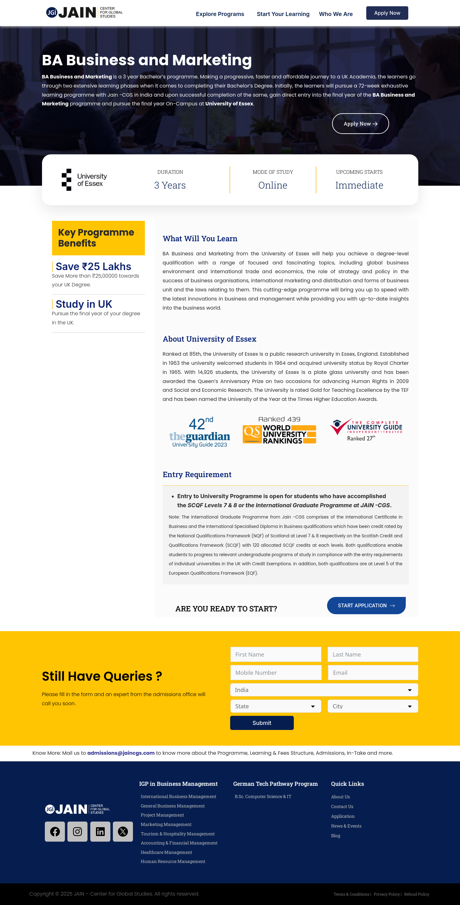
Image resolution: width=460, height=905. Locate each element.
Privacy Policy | (385, 894)
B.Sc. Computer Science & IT (263, 796)
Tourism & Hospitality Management (178, 834)
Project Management (162, 815)
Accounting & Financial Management (179, 843)
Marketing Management (166, 824)
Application (343, 816)
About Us (340, 797)
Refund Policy (415, 894)
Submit (258, 723)
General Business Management (173, 806)
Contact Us (342, 806)
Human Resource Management (173, 861)
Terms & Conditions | (348, 894)
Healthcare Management (166, 852)
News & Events (346, 826)
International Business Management (178, 796)
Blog (335, 835)
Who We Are (336, 14)
